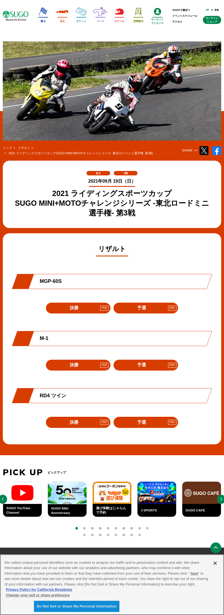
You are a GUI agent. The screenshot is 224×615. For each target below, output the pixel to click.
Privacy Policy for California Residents (39, 590)
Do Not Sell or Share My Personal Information (77, 607)
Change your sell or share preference (38, 596)
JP (207, 10)
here (194, 574)
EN (217, 10)
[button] (76, 528)
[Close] (215, 564)
